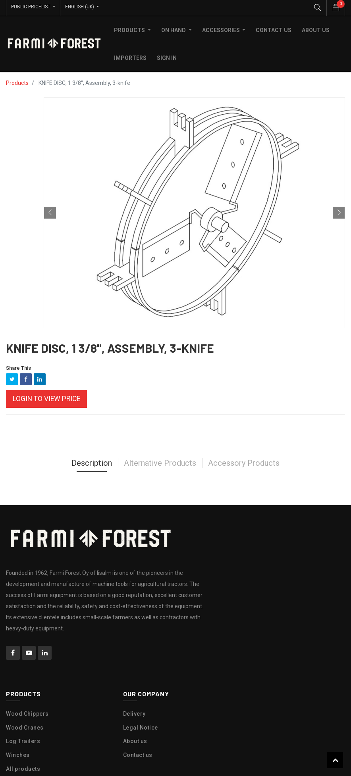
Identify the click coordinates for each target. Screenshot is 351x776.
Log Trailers (23, 739)
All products (23, 767)
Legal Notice (140, 725)
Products (17, 81)
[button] (50, 211)
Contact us (137, 753)
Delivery (134, 712)
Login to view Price (46, 397)
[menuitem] (274, 28)
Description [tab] (91, 461)
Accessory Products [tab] (244, 461)
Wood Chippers (27, 712)
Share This (18, 366)
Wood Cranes (25, 725)
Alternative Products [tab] (160, 461)
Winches (18, 753)
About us (135, 739)
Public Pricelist (31, 7)
